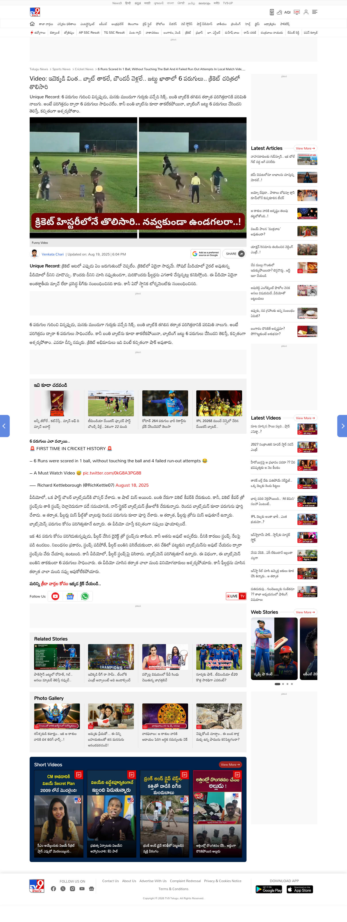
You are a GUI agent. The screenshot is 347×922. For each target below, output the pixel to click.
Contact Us (110, 881)
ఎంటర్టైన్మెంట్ (88, 24)
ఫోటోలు (160, 24)
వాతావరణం (152, 32)
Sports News (61, 69)
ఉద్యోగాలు (40, 32)
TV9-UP (228, 2)
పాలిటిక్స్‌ (285, 24)
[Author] (35, 254)
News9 (117, 2)
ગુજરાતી (159, 2)
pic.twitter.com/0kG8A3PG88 (112, 472)
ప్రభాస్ (199, 32)
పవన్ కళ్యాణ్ (311, 32)
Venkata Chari (53, 254)
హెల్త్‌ (248, 24)
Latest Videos (266, 417)
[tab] (277, 684)
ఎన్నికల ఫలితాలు (67, 24)
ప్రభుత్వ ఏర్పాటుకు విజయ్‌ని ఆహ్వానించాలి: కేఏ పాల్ (106, 848)
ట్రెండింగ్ (236, 24)
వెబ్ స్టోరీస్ (187, 24)
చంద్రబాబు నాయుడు (272, 32)
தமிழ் (191, 2)
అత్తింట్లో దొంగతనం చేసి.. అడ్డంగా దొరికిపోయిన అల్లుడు (216, 848)
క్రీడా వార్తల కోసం (54, 583)
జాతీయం (222, 24)
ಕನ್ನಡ (138, 2)
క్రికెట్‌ (188, 32)
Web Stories (264, 612)
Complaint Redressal (185, 881)
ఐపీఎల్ (103, 24)
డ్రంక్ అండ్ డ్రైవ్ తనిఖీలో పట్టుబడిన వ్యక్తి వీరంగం (163, 848)
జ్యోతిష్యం (69, 32)
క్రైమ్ (257, 24)
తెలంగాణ (133, 24)
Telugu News (39, 69)
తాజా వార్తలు (46, 24)
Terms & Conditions (173, 889)
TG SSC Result (114, 32)
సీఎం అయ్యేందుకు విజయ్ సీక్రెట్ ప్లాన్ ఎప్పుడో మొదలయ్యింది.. (56, 848)
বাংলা (170, 2)
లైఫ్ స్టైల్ (147, 24)
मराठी (147, 2)
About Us (129, 881)
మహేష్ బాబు (232, 32)
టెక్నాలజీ (55, 32)
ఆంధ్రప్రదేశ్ (118, 24)
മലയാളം (204, 2)
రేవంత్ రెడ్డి (293, 32)
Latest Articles (266, 148)
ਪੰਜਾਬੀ (181, 2)
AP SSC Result (89, 32)
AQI (287, 12)
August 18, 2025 (132, 484)
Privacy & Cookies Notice (222, 881)
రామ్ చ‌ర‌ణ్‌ (250, 32)
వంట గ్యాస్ (135, 32)
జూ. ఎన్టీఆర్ (214, 32)
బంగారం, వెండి (172, 32)
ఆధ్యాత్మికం (270, 24)
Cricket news (84, 69)
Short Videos (48, 764)
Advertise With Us (153, 881)
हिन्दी (128, 2)
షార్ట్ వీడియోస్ (204, 24)
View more (230, 764)
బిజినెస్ (173, 24)
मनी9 (216, 2)
